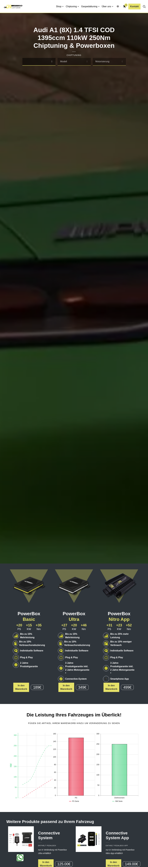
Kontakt (134, 6)
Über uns (106, 6)
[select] (52, 61)
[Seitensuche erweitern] (144, 6)
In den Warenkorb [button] (21, 687)
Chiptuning (71, 6)
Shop (58, 6)
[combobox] (39, 62)
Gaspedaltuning (89, 6)
